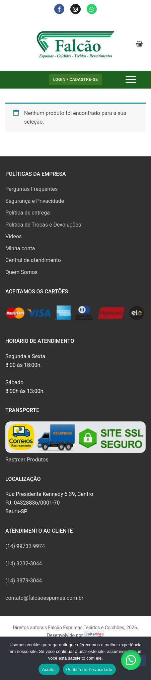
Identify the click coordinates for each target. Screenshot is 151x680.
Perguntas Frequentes (31, 189)
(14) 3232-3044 (23, 563)
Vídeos (13, 236)
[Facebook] (59, 9)
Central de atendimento (33, 260)
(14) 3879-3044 (23, 580)
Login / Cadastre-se (75, 79)
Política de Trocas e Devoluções (43, 225)
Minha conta (20, 248)
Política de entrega (27, 213)
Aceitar (49, 669)
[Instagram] (75, 9)
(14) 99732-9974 (25, 546)
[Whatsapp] (92, 9)
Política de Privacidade (89, 669)
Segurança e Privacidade (34, 201)
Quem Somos (21, 272)
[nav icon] (131, 80)
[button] (131, 660)
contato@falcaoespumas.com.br (44, 598)
